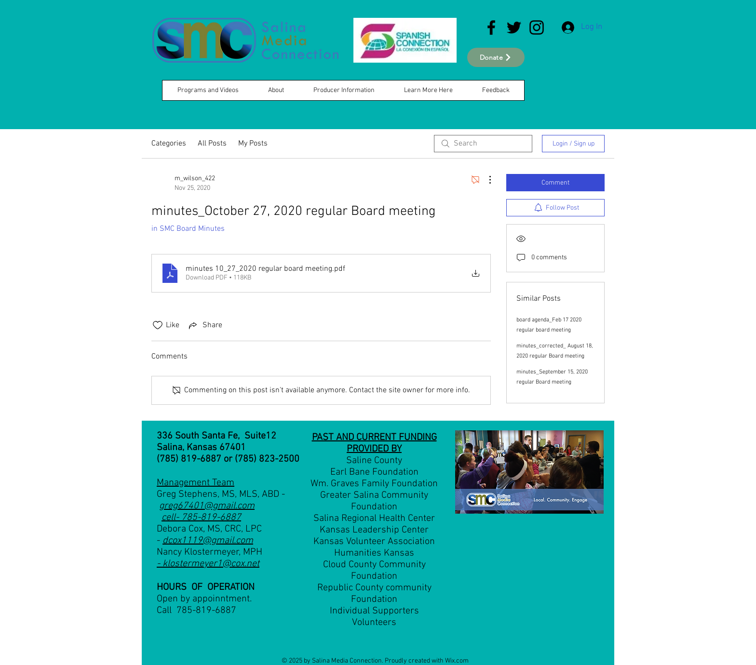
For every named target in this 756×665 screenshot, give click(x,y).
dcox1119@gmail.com (207, 540)
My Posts (253, 143)
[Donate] (496, 57)
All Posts (212, 143)
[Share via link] (204, 325)
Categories (168, 143)
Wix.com (457, 661)
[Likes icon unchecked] (157, 325)
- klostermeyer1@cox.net (208, 564)
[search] (483, 143)
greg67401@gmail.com (207, 506)
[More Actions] (485, 180)
